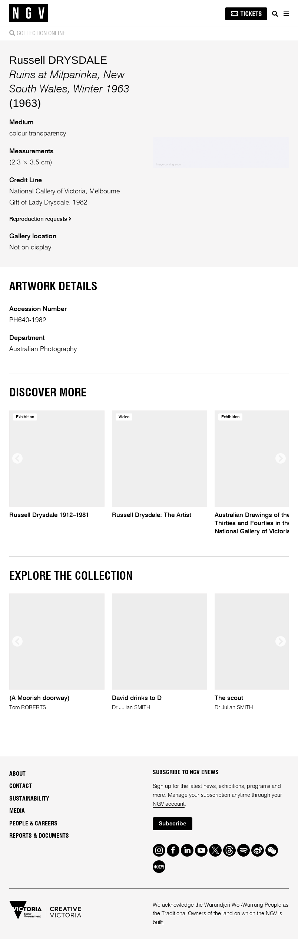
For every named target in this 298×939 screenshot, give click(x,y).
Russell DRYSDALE (58, 60)
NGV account (169, 804)
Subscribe (172, 824)
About (17, 774)
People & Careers (33, 824)
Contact (20, 786)
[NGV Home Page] (28, 13)
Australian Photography (43, 349)
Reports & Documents (39, 836)
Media (17, 811)
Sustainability (29, 799)
